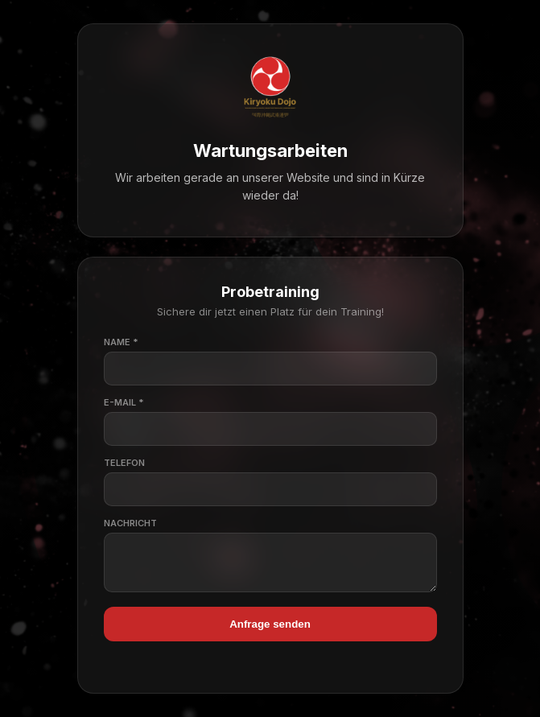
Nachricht (130, 519)
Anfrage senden (270, 628)
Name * (121, 338)
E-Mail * (124, 399)
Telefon (124, 459)
